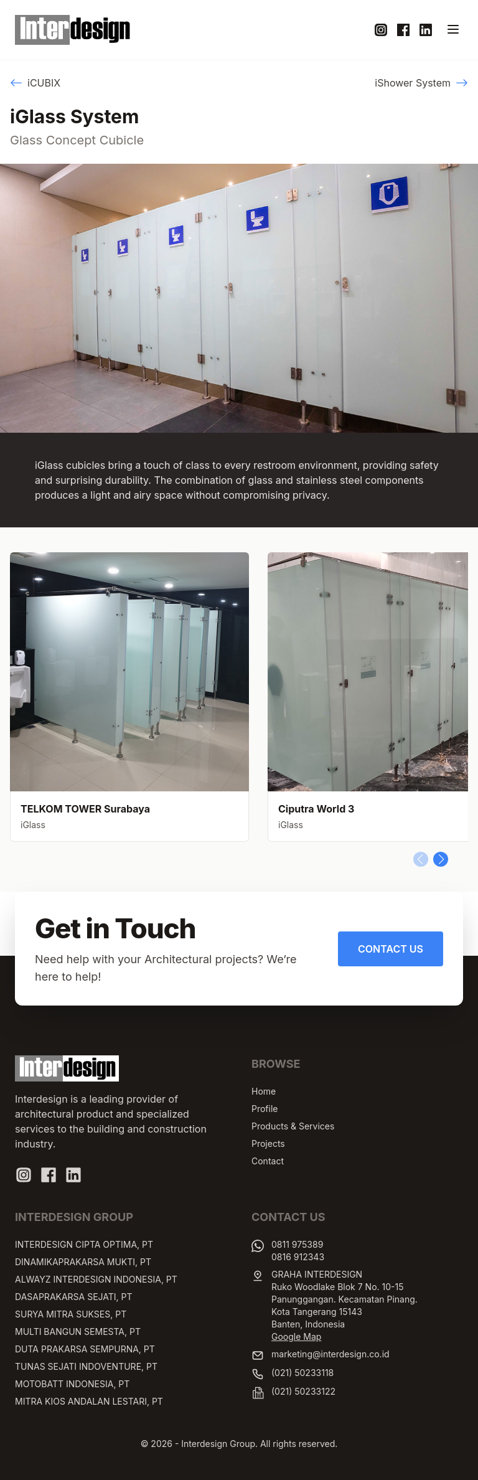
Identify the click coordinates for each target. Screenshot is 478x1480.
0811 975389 (297, 1244)
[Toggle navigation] (453, 29)
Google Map (296, 1336)
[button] (440, 859)
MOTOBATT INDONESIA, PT (72, 1384)
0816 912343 (297, 1256)
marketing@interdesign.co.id (330, 1354)
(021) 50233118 (302, 1372)
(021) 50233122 (303, 1391)
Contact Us (390, 949)
